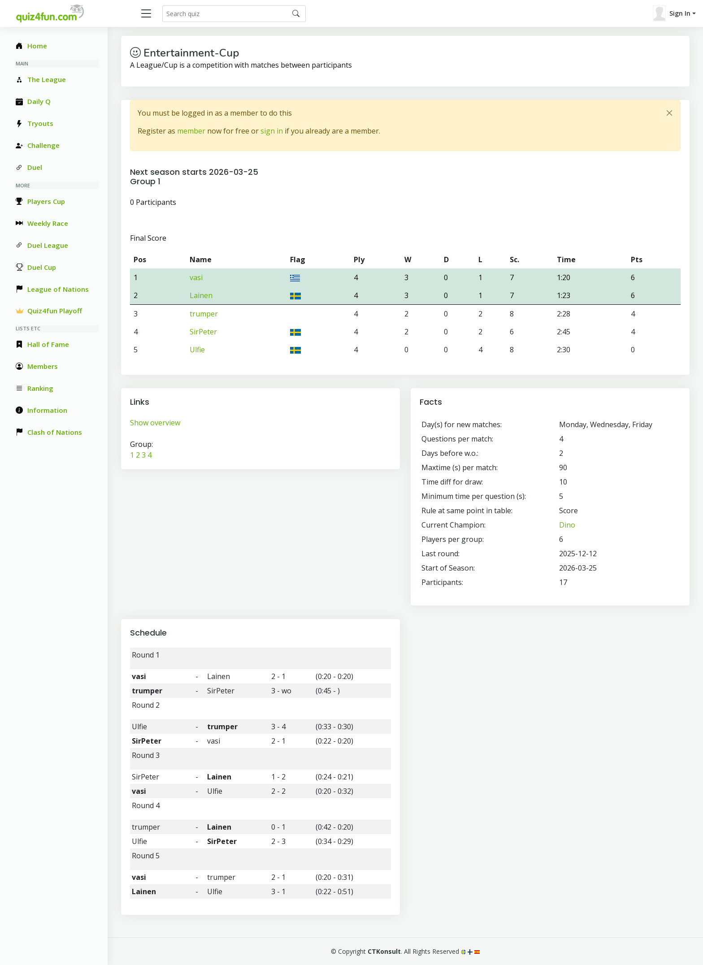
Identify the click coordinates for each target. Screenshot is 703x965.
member (191, 131)
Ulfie (197, 350)
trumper (204, 314)
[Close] (669, 112)
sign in (271, 131)
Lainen (201, 295)
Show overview (155, 423)
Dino (567, 525)
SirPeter (203, 332)
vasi (196, 277)
